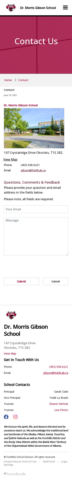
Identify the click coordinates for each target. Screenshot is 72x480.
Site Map (8, 464)
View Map (10, 159)
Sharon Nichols (58, 404)
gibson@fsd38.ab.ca (33, 170)
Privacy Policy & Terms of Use (20, 461)
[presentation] (33, 264)
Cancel (55, 281)
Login (64, 461)
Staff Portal (49, 461)
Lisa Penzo (61, 410)
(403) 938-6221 (58, 367)
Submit (21, 281)
